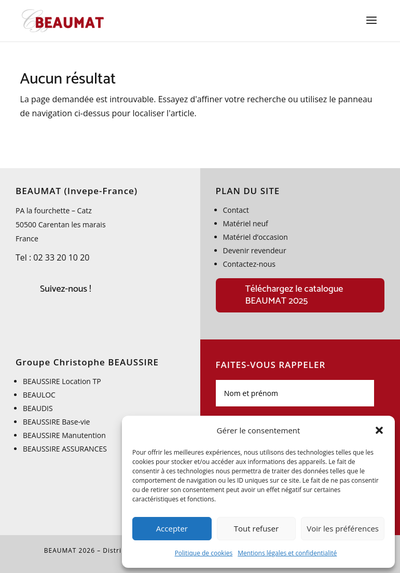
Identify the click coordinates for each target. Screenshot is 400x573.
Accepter (172, 528)
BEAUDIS (38, 408)
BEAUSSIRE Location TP (63, 381)
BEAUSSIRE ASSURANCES (65, 449)
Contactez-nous (249, 264)
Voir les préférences (343, 528)
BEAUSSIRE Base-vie (56, 422)
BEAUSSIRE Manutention (64, 435)
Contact (236, 210)
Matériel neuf (245, 223)
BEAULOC (39, 395)
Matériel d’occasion (255, 237)
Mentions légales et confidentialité (287, 553)
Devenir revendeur (254, 250)
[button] (379, 430)
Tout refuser (256, 528)
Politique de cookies (204, 553)
